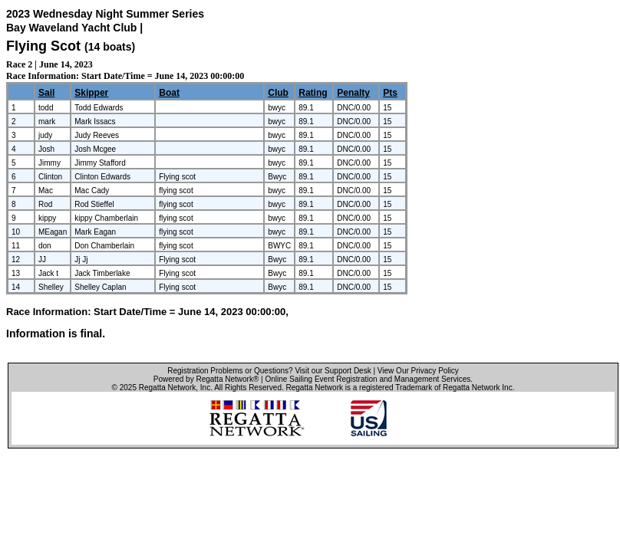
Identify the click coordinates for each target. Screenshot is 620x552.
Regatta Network (167, 387)
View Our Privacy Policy (418, 370)
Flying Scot (43, 46)
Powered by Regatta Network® (206, 379)
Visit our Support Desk (333, 370)
